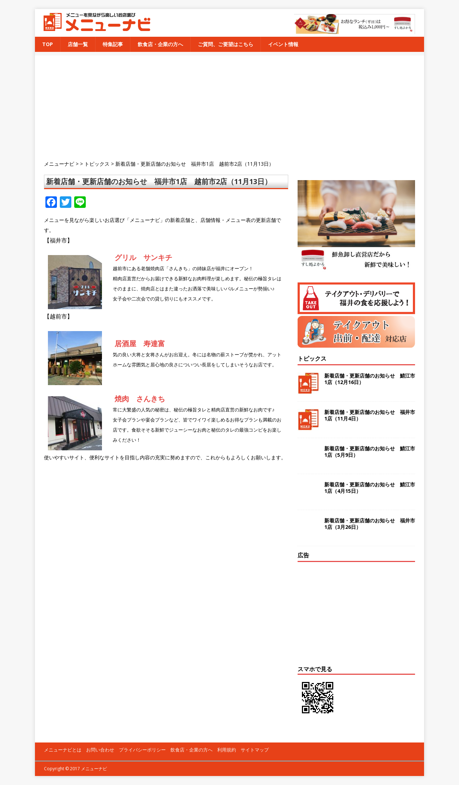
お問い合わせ (100, 749)
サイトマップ (255, 749)
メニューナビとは (62, 749)
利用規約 (226, 749)
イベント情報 (283, 44)
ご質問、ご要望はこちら (225, 44)
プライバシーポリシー (142, 749)
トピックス (312, 358)
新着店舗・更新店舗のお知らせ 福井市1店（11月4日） (369, 415)
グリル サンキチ (143, 257)
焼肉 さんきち (140, 398)
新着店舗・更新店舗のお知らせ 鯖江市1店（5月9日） (369, 451)
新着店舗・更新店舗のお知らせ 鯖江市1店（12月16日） (369, 378)
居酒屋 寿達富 (140, 343)
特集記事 (113, 44)
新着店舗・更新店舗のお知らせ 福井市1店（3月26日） (369, 523)
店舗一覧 (78, 44)
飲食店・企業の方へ (160, 44)
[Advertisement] (234, 105)
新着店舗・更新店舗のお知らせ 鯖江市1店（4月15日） (369, 487)
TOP (47, 44)
